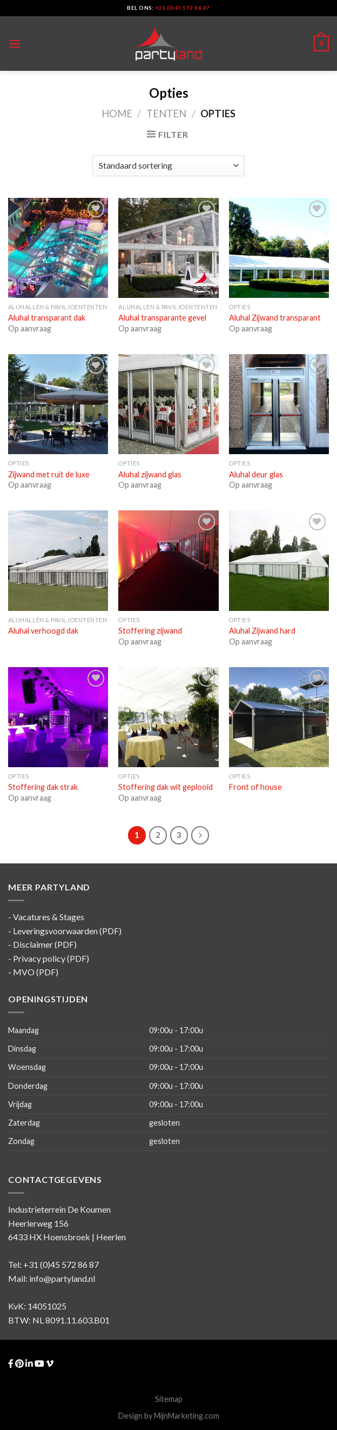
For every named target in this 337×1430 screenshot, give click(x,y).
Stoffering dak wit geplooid (165, 787)
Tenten (166, 113)
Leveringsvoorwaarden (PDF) (67, 931)
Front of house (255, 787)
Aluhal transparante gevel (162, 317)
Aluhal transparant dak (46, 317)
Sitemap (169, 1399)
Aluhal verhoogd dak (43, 630)
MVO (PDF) (35, 972)
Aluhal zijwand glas (149, 474)
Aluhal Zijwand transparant (275, 317)
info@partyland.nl (62, 1278)
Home (117, 113)
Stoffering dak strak (43, 787)
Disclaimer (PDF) (45, 944)
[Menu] (14, 43)
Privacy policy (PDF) (51, 958)
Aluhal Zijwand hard (262, 630)
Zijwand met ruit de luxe (49, 474)
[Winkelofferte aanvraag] (168, 165)
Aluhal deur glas (256, 474)
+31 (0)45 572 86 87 (183, 8)
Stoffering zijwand (150, 630)
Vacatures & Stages (48, 917)
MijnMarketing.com (186, 1415)
